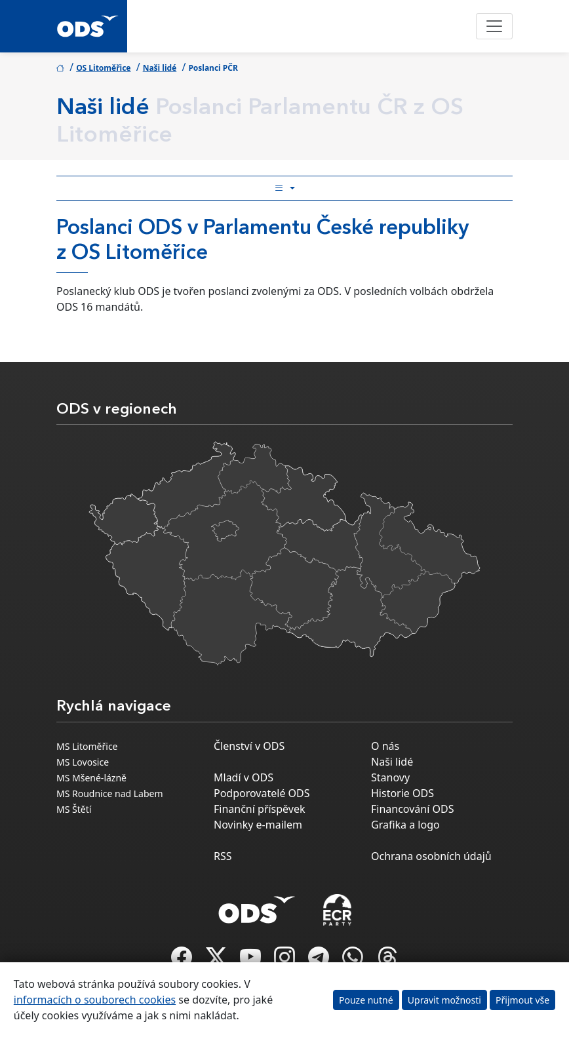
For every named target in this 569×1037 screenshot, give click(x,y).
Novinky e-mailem (258, 824)
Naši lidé (160, 67)
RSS (223, 856)
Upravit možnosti (444, 1000)
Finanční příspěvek (259, 809)
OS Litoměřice (103, 67)
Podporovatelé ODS (262, 793)
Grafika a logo (405, 824)
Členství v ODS (249, 746)
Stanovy (390, 777)
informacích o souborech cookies (95, 999)
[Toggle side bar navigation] (284, 188)
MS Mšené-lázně (91, 778)
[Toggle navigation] (494, 26)
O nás (385, 746)
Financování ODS (412, 809)
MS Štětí (73, 809)
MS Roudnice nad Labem (109, 793)
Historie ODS (402, 793)
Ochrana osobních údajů (431, 856)
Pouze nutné (366, 1000)
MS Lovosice (82, 762)
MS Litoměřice (87, 746)
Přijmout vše (522, 1000)
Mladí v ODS (243, 777)
